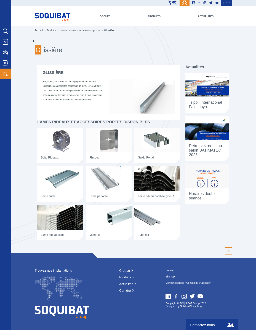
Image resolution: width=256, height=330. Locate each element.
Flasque (94, 157)
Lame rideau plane (53, 234)
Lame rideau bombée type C (156, 196)
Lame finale (48, 196)
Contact (170, 270)
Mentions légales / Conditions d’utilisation (188, 282)
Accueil (39, 30)
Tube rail (144, 234)
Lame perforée (98, 196)
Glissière (109, 30)
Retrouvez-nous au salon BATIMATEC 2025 (205, 150)
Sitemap (170, 276)
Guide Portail (146, 157)
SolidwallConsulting (190, 306)
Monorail (94, 234)
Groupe (105, 16)
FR (226, 3)
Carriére (125, 290)
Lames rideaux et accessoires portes (80, 30)
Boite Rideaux (50, 157)
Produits (154, 16)
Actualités (206, 16)
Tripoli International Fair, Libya (205, 104)
